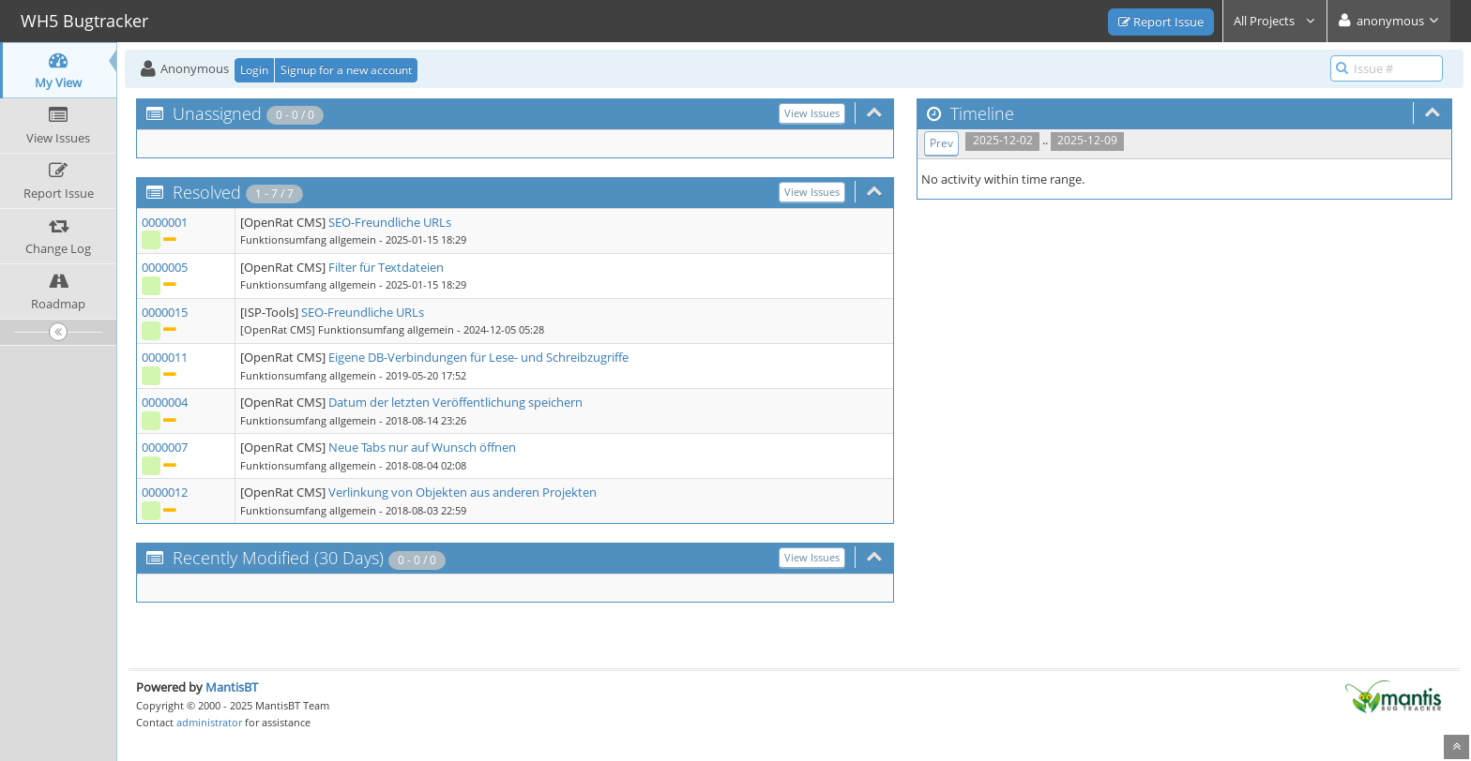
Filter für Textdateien (386, 267)
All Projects (1275, 20)
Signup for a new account (346, 70)
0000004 (165, 402)
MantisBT (231, 687)
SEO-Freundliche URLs (389, 222)
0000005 (165, 267)
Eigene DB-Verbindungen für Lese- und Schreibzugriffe (478, 357)
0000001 (165, 222)
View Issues (812, 113)
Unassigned (217, 113)
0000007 (165, 447)
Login (254, 70)
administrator (209, 722)
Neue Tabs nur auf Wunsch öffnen (422, 447)
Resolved (207, 192)
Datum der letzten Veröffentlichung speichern (455, 402)
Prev (941, 143)
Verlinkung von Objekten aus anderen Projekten (462, 492)
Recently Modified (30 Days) (278, 557)
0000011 (165, 357)
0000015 (165, 312)
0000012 (165, 492)
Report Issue (1161, 21)
